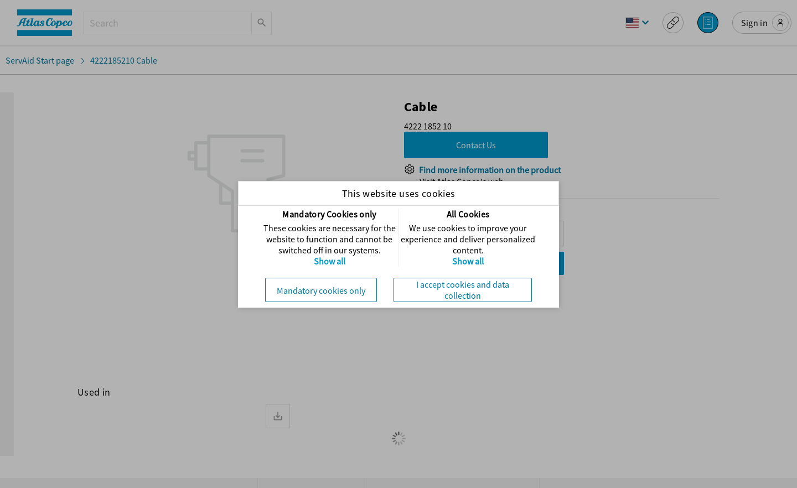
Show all (329, 261)
